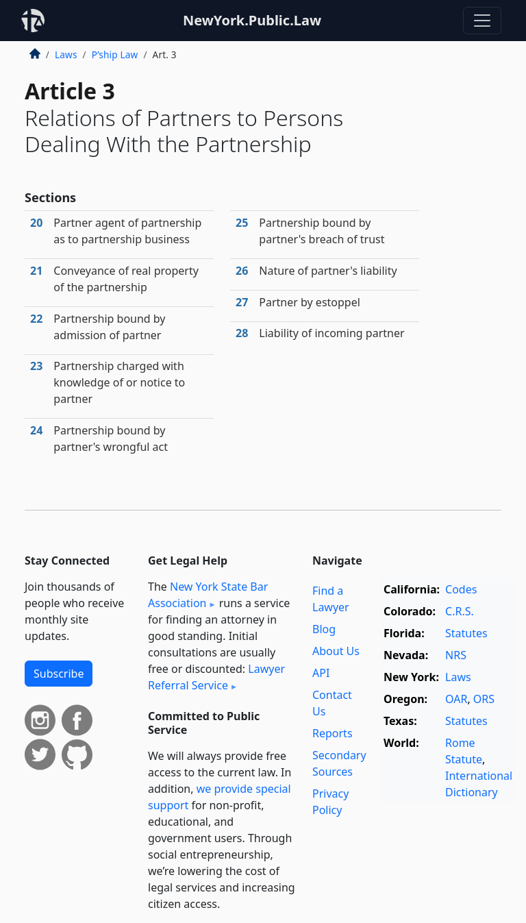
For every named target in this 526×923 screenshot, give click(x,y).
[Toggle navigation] (482, 20)
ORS (483, 698)
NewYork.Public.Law (252, 20)
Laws (66, 54)
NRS (455, 655)
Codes (461, 589)
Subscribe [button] (59, 673)
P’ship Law (115, 54)
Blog (324, 629)
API (320, 672)
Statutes (466, 633)
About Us (336, 651)
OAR (456, 698)
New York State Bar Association (208, 595)
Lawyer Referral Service (216, 677)
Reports (332, 733)
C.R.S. (459, 611)
